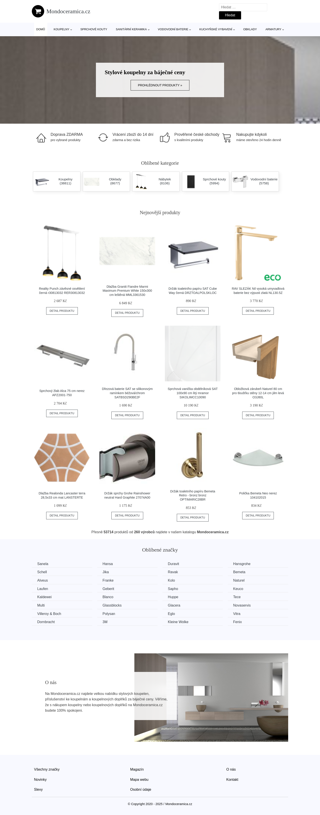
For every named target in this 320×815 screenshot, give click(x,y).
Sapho (174, 588)
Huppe (174, 597)
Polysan (109, 613)
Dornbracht (46, 622)
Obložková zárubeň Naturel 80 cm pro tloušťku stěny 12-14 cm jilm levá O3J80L (258, 393)
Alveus (42, 580)
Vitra (238, 613)
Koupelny (61, 29)
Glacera (175, 605)
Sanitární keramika (131, 29)
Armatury (273, 29)
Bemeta (241, 572)
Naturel (240, 580)
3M (105, 622)
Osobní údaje (140, 789)
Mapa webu (139, 779)
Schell (42, 572)
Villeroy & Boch (49, 613)
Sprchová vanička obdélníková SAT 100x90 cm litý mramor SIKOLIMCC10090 (193, 393)
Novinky (40, 779)
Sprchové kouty (93, 29)
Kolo (172, 580)
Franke (108, 580)
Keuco (240, 588)
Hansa (108, 564)
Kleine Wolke (179, 622)
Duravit (174, 564)
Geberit (109, 588)
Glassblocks (112, 605)
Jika (106, 572)
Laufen (42, 588)
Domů (40, 29)
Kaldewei (44, 597)
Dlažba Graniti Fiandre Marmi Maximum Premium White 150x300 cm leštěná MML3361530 (127, 291)
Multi (41, 605)
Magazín (137, 769)
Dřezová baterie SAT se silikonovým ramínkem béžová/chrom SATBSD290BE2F (127, 393)
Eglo (172, 613)
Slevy (38, 789)
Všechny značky (47, 769)
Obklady (250, 29)
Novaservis (243, 605)
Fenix (239, 622)
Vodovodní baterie (173, 29)
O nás (231, 769)
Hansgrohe (243, 564)
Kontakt (232, 779)
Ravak (174, 572)
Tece (238, 597)
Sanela (42, 564)
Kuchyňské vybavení (215, 29)
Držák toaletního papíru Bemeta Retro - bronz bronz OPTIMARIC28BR (192, 495)
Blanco (108, 597)
